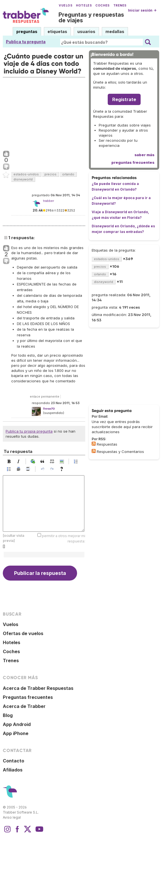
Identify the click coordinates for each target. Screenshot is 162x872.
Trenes (120, 5)
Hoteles (84, 5)
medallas (114, 31)
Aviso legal (12, 817)
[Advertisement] (44, 112)
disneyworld (23, 179)
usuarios (86, 31)
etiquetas (57, 31)
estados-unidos (26, 174)
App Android (17, 724)
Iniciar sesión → (142, 10)
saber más (144, 154)
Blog (8, 715)
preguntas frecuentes (132, 162)
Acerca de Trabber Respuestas (38, 688)
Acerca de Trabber (24, 706)
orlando (68, 174)
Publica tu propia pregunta (29, 431)
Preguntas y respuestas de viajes (91, 17)
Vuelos (65, 5)
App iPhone (15, 733)
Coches (102, 5)
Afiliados (12, 770)
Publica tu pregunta (26, 41)
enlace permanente (44, 396)
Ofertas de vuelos (23, 633)
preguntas (26, 31)
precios (50, 174)
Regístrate (124, 99)
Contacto (13, 761)
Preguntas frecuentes (28, 697)
